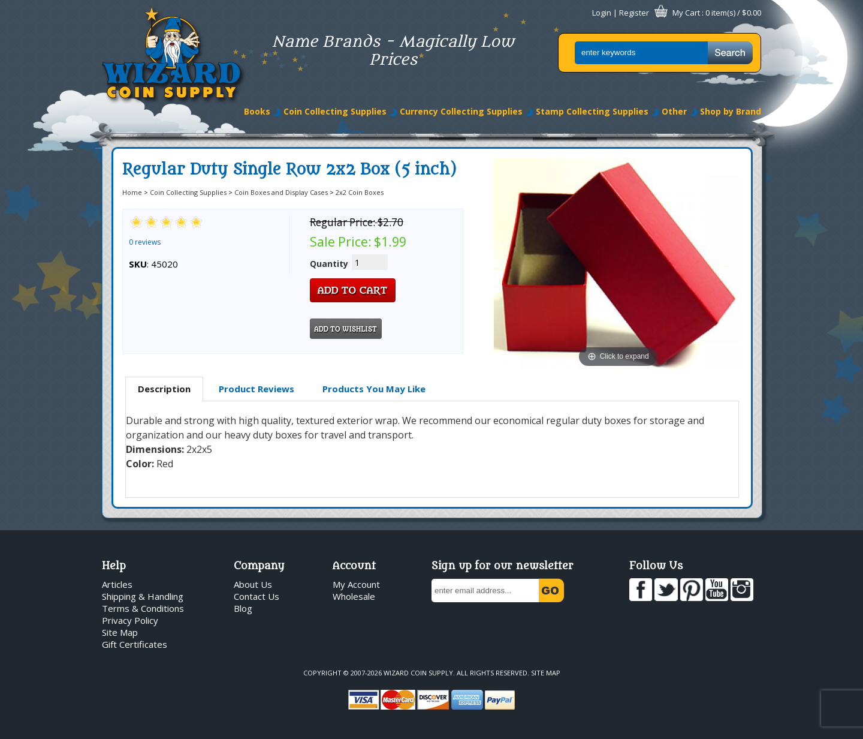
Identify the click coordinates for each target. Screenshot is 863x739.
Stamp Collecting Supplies (592, 111)
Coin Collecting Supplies (335, 111)
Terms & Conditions (143, 608)
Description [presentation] (164, 389)
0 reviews (145, 242)
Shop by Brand (730, 111)
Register (634, 12)
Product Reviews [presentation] (256, 389)
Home (132, 192)
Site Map (120, 632)
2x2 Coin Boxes (360, 192)
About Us (253, 584)
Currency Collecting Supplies (461, 111)
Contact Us (256, 596)
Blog (243, 608)
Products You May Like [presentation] (374, 389)
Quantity (329, 263)
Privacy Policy (130, 620)
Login (601, 12)
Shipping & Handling (142, 596)
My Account (356, 584)
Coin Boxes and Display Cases (281, 192)
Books (257, 111)
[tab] (164, 389)
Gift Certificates (134, 644)
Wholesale (354, 596)
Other (674, 111)
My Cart (686, 12)
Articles (117, 584)
